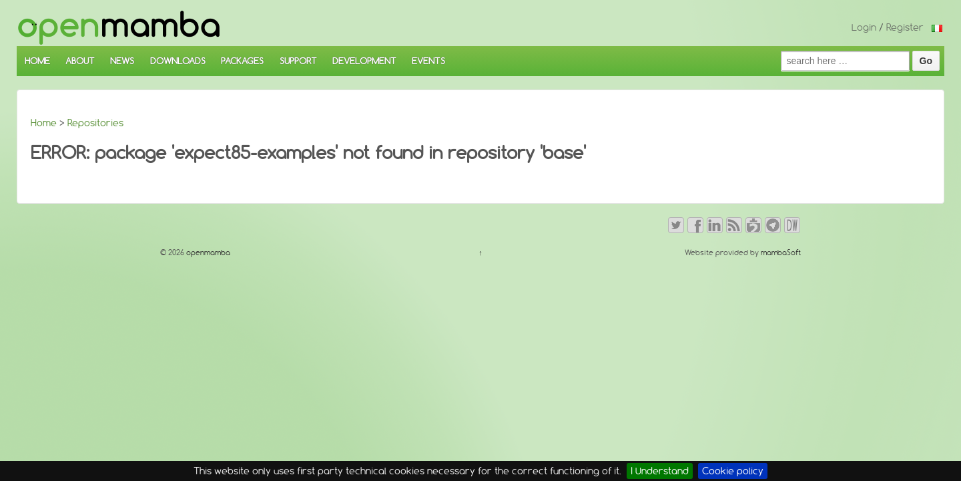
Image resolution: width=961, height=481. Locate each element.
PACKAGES (242, 60)
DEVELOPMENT (364, 60)
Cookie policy (732, 471)
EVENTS (428, 60)
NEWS (122, 60)
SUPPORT (298, 60)
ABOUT (80, 60)
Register (905, 27)
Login (864, 27)
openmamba (207, 252)
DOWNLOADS (178, 60)
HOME (37, 60)
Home (44, 123)
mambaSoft (781, 252)
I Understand (660, 471)
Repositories (95, 123)
